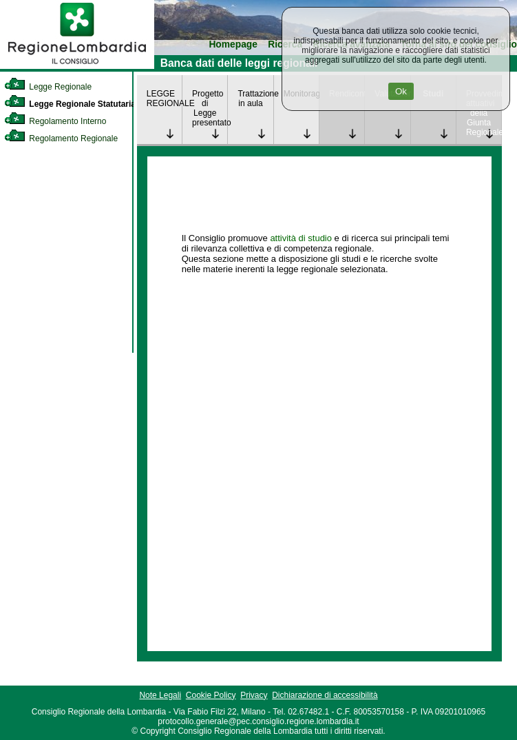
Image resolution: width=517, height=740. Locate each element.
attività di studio (301, 238)
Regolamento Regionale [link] (61, 138)
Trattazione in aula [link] (255, 98)
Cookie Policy (211, 695)
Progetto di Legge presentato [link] (209, 108)
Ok (401, 91)
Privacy (253, 695)
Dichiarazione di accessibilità (324, 695)
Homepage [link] (233, 44)
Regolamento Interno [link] (55, 121)
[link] (77, 66)
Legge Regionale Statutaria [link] (70, 104)
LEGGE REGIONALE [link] (164, 98)
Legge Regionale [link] (48, 87)
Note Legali (160, 695)
